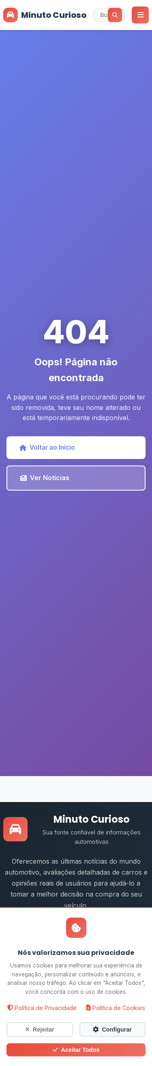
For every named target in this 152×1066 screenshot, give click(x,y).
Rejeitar (39, 1029)
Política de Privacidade (42, 1007)
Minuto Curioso (44, 15)
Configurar (112, 1029)
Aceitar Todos (76, 1050)
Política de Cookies (115, 1007)
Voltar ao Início (47, 447)
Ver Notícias (44, 478)
